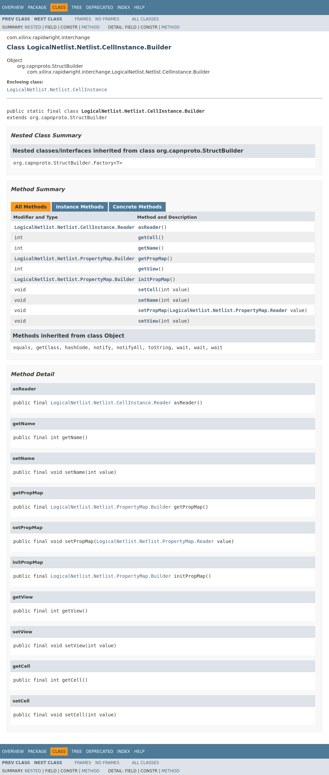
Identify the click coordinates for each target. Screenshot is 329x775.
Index (123, 7)
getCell (148, 237)
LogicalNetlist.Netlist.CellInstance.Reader (74, 227)
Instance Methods (79, 207)
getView (148, 269)
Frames (83, 19)
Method (91, 27)
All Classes (145, 19)
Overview (13, 7)
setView (148, 321)
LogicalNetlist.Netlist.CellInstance (57, 89)
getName (148, 248)
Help (139, 7)
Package (37, 7)
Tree (76, 7)
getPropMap (152, 258)
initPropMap (154, 279)
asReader (149, 227)
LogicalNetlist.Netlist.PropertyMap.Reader (228, 310)
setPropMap (152, 310)
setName (148, 300)
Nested (32, 27)
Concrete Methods (137, 207)
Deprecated (99, 7)
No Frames (107, 19)
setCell (148, 289)
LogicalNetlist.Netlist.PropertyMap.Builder (74, 258)
